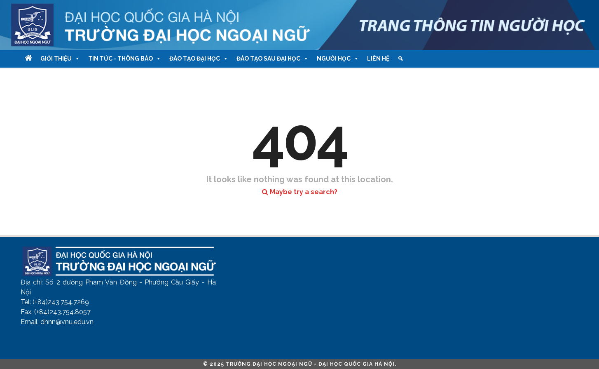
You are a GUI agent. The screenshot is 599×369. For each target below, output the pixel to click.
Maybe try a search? (299, 192)
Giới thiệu (60, 59)
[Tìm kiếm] (400, 59)
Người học (338, 59)
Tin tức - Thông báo (124, 59)
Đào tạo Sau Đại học (272, 59)
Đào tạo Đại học (198, 59)
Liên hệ (378, 58)
